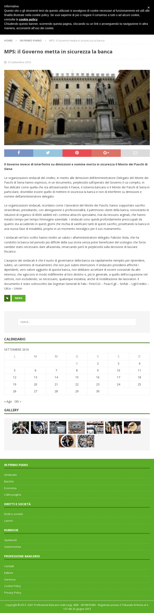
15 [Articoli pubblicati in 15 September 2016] (77, 377)
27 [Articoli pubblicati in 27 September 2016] (35, 391)
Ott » (17, 401)
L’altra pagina (12, 494)
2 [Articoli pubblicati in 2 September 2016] (98, 363)
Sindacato (10, 475)
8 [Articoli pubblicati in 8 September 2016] (77, 370)
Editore (8, 573)
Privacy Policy (12, 592)
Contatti (9, 566)
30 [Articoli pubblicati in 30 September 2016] (97, 391)
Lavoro (8, 520)
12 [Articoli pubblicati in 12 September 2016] (14, 377)
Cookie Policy (12, 586)
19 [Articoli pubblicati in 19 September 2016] (14, 384)
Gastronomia (12, 547)
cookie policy (28, 19)
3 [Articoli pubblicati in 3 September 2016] (118, 363)
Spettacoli (10, 540)
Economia (10, 488)
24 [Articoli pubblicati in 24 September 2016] (118, 384)
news (18, 298)
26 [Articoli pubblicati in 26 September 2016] (14, 391)
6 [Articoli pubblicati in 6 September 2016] (35, 370)
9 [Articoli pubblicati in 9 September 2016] (98, 370)
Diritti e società (13, 514)
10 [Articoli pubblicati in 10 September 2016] (118, 370)
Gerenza (9, 579)
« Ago (8, 401)
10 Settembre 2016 (19, 62)
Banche (9, 481)
